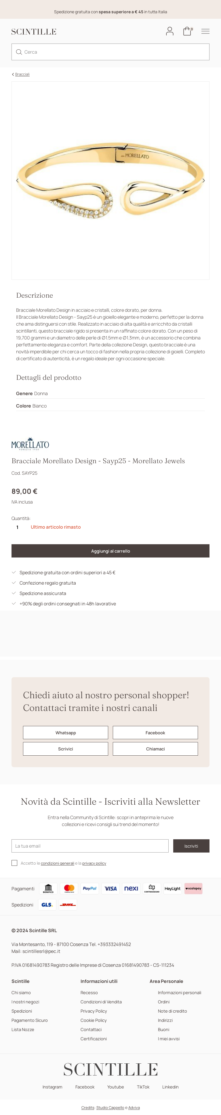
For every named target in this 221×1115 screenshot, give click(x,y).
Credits (87, 1107)
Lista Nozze (23, 1029)
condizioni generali (59, 863)
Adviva (134, 1107)
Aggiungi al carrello (110, 552)
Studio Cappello (110, 1107)
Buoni (162, 1029)
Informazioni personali (179, 992)
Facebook (84, 1087)
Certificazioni (95, 1038)
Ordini (162, 1002)
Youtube (115, 1087)
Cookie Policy (94, 1020)
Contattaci (92, 1029)
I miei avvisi (168, 1038)
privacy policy (98, 863)
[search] (19, 52)
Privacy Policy (95, 1011)
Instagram (50, 1087)
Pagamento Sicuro (31, 1020)
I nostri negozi (26, 1002)
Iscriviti (184, 845)
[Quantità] (17, 528)
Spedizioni (22, 1011)
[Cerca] (110, 52)
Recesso (89, 992)
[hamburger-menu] (202, 31)
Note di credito (171, 1011)
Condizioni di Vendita (103, 1002)
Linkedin (173, 1087)
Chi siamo (22, 992)
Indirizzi (164, 1020)
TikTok (144, 1087)
